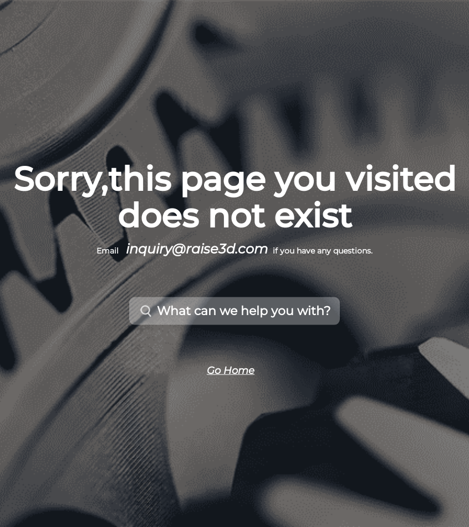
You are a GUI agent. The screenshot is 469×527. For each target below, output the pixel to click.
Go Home (230, 370)
